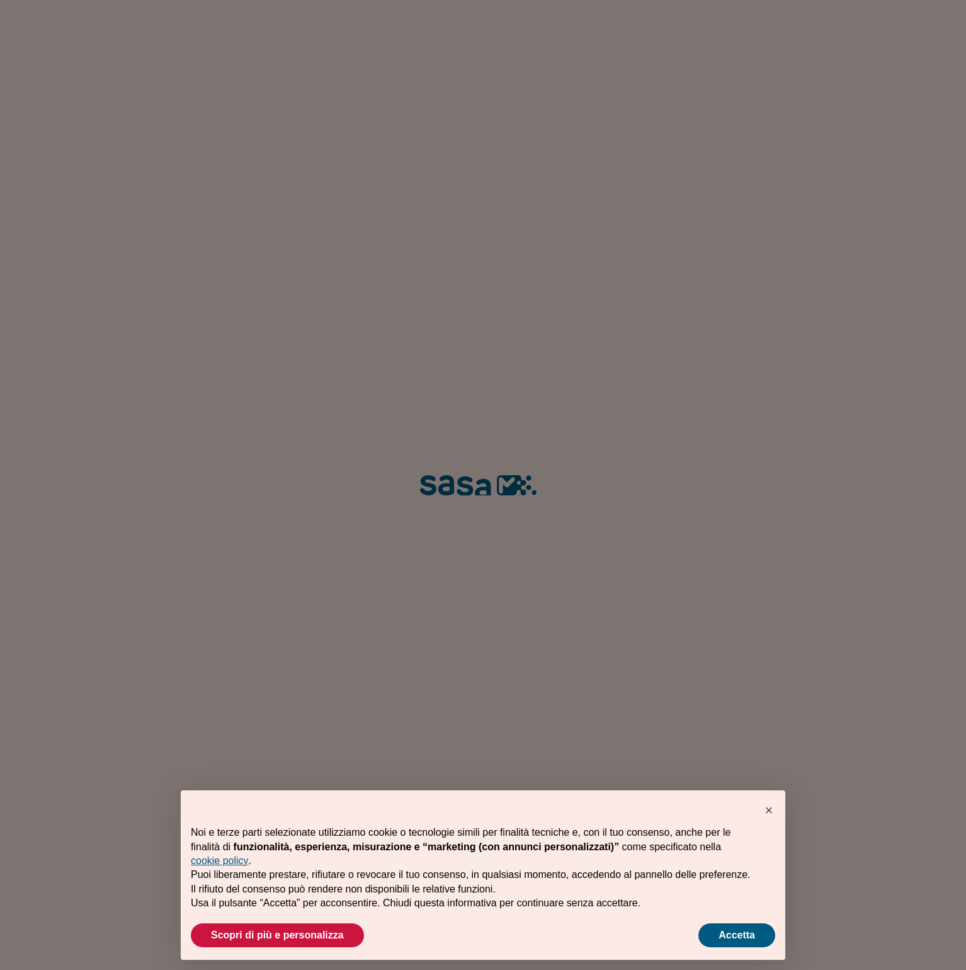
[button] (769, 810)
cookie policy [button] (220, 860)
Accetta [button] (737, 935)
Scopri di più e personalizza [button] (277, 935)
